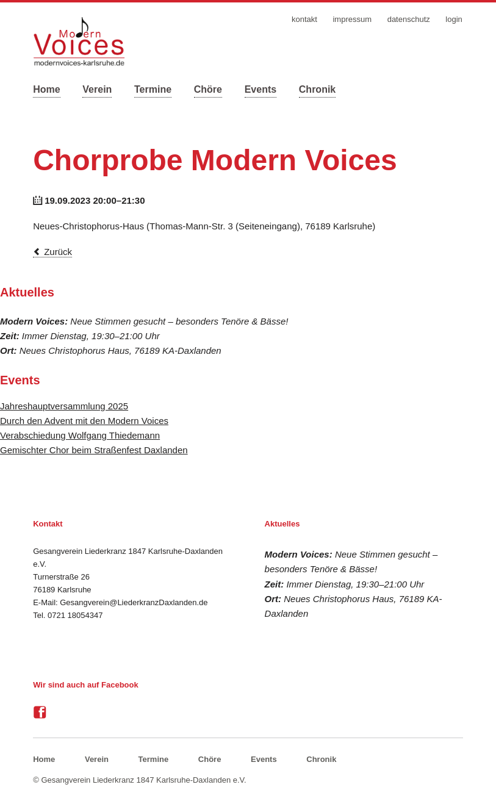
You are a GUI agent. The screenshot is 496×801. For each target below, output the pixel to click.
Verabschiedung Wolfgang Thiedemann (80, 435)
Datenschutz (408, 19)
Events (260, 89)
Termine (152, 89)
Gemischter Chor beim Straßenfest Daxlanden (94, 450)
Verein (97, 89)
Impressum (352, 19)
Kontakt (304, 19)
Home (46, 89)
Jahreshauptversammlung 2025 (64, 406)
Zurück (58, 251)
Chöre (208, 89)
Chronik (317, 89)
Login (453, 19)
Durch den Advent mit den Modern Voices (84, 420)
